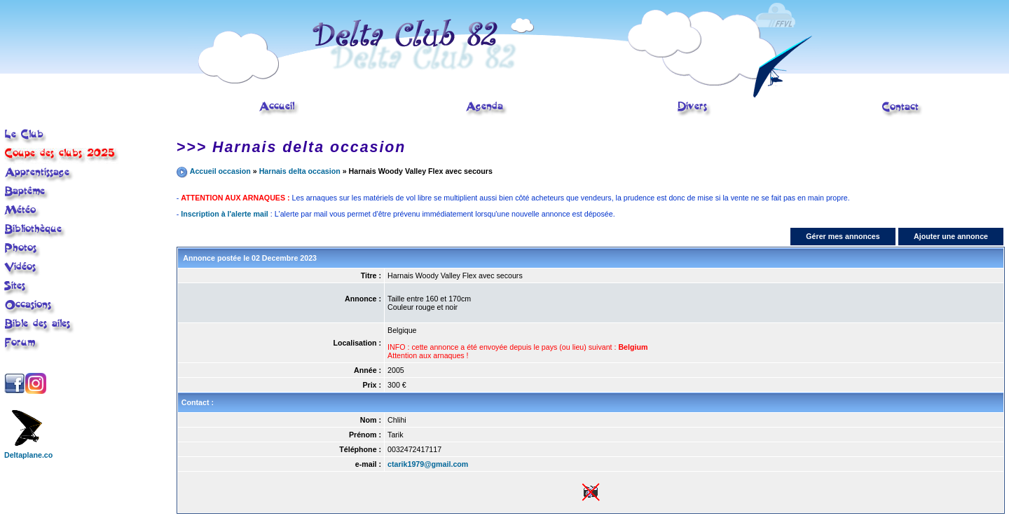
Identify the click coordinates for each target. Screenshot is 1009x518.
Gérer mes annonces (842, 236)
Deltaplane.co (28, 451)
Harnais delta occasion (300, 171)
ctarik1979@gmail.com (427, 464)
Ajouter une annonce (951, 236)
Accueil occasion (220, 171)
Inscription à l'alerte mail (224, 214)
